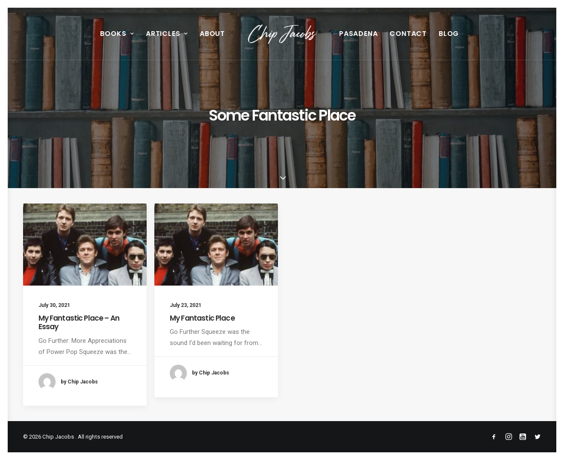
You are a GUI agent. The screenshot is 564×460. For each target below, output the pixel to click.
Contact (408, 33)
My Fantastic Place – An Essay (78, 322)
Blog (449, 33)
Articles (167, 33)
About (212, 33)
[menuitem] (117, 34)
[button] (85, 244)
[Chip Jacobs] (282, 33)
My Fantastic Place (202, 318)
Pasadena (358, 33)
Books (117, 33)
